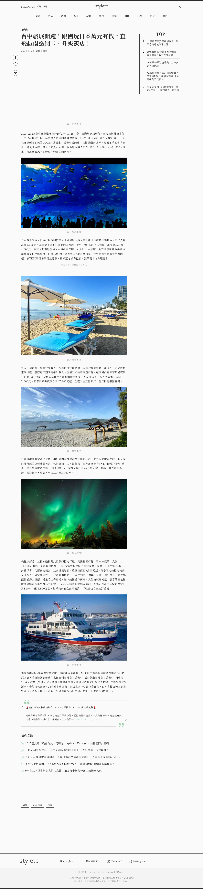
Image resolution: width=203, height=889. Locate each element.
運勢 (114, 16)
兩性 (126, 16)
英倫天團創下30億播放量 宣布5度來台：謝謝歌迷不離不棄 (163, 88)
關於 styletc (67, 861)
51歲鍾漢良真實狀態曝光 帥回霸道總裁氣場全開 (162, 42)
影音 (152, 16)
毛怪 (139, 16)
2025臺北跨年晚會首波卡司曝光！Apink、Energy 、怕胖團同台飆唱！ (68, 743)
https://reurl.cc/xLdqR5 (88, 719)
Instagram (137, 861)
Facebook (115, 861)
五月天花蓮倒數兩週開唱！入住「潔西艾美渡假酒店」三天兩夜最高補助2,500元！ (74, 757)
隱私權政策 (92, 861)
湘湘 (45, 50)
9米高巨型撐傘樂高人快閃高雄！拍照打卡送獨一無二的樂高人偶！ (64, 770)
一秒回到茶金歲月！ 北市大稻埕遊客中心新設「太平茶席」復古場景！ (67, 750)
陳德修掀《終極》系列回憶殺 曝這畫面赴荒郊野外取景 (163, 53)
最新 (37, 16)
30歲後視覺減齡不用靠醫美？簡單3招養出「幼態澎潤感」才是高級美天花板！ (163, 76)
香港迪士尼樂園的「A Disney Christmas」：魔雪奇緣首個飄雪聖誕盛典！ (70, 764)
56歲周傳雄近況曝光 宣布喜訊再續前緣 (162, 63)
